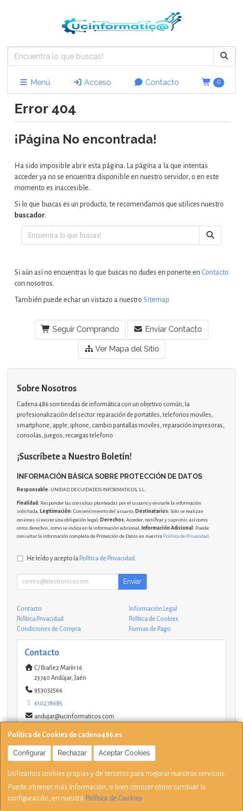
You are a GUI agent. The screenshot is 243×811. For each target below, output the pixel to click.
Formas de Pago (150, 629)
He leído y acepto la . (81, 558)
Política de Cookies (113, 798)
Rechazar (72, 753)
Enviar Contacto (167, 329)
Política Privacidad (40, 619)
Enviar (132, 581)
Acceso (92, 82)
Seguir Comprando (80, 329)
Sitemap (156, 299)
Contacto (156, 82)
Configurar (29, 753)
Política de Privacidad (186, 536)
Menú (34, 82)
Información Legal (153, 608)
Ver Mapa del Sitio (121, 348)
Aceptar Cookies (124, 753)
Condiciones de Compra (49, 629)
